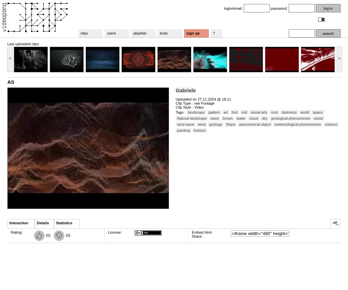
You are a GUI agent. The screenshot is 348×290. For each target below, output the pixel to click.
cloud (253, 118)
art (226, 112)
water (241, 118)
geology (215, 124)
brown (228, 118)
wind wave (185, 124)
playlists (140, 33)
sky (265, 118)
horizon (200, 130)
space (318, 112)
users (111, 33)
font (235, 112)
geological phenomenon (290, 118)
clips (84, 33)
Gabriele (186, 90)
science (331, 124)
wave (215, 118)
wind (202, 124)
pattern (214, 112)
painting (183, 130)
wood (318, 118)
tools (164, 33)
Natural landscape (192, 118)
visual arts (259, 112)
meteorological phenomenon (298, 124)
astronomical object (255, 124)
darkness (289, 112)
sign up (192, 33)
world (304, 112)
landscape (196, 112)
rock (274, 112)
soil (244, 112)
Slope (230, 124)
